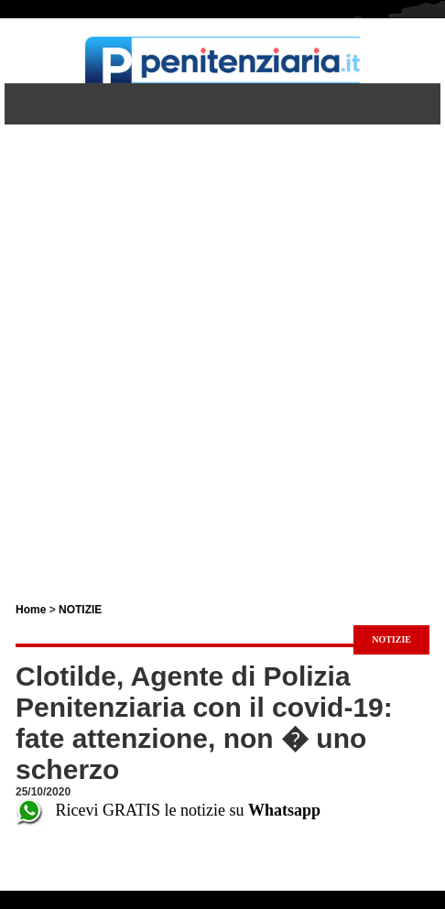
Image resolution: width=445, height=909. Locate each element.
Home (31, 609)
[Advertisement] (222, 346)
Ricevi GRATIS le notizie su (168, 810)
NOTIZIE (80, 609)
